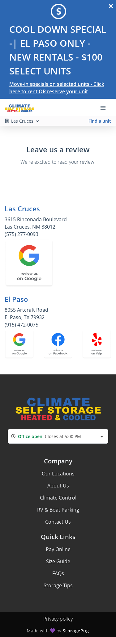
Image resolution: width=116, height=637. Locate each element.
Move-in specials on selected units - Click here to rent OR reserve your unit (56, 88)
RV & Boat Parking (58, 509)
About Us (58, 485)
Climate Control (58, 497)
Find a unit (99, 121)
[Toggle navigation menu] (105, 107)
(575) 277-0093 (21, 234)
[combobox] (58, 436)
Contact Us (58, 521)
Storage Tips (58, 585)
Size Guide (58, 561)
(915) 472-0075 (21, 324)
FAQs (58, 573)
